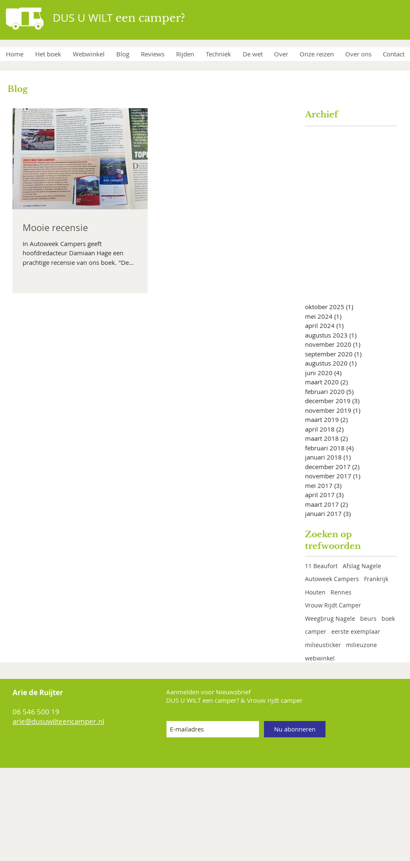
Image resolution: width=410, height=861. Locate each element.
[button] (218, 54)
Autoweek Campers (332, 579)
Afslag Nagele (362, 566)
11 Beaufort (321, 566)
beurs (368, 618)
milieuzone (361, 645)
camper (315, 631)
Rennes (341, 592)
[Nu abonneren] (294, 729)
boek (388, 618)
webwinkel (320, 658)
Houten (315, 592)
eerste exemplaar (355, 631)
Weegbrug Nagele (330, 618)
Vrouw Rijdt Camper (333, 605)
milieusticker (323, 645)
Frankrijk (376, 579)
